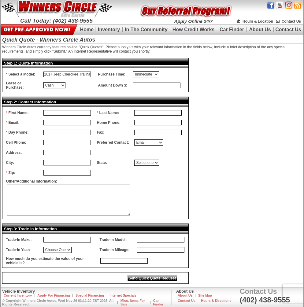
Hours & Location (258, 21)
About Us (260, 29)
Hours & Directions (216, 300)
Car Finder (232, 29)
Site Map (205, 295)
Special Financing (90, 295)
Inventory (109, 29)
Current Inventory (18, 295)
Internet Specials (122, 295)
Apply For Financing (53, 295)
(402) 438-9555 (265, 300)
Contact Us (291, 21)
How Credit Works (193, 29)
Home (87, 29)
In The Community (146, 29)
